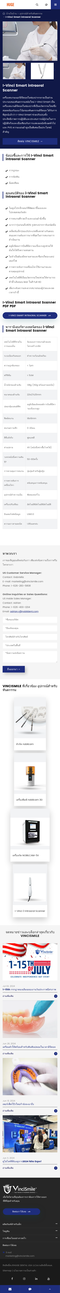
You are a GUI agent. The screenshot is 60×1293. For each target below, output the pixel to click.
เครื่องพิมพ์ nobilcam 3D (29, 800)
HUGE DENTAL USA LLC (25, 1265)
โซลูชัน (6, 1231)
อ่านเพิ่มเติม (30, 996)
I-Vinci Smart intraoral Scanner (23, 17)
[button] (54, 70)
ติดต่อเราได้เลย (21, 1211)
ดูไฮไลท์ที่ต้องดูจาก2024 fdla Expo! (22, 1161)
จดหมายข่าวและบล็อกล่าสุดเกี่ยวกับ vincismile (30, 934)
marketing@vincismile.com (20, 1256)
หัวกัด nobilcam (25, 744)
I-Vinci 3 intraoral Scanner (30, 911)
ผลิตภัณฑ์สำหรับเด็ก (12, 1224)
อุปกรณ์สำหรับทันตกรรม (31, 13)
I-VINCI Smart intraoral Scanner (30, 315)
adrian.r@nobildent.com (24, 611)
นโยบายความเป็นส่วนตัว (24, 1270)
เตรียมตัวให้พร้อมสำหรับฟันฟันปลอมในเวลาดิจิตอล (29, 1047)
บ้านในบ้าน (11, 13)
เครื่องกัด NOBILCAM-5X (25, 855)
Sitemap (7, 1270)
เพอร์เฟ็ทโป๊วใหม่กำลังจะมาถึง (18, 1104)
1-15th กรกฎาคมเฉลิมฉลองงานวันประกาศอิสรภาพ (29, 989)
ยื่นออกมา (13, 669)
